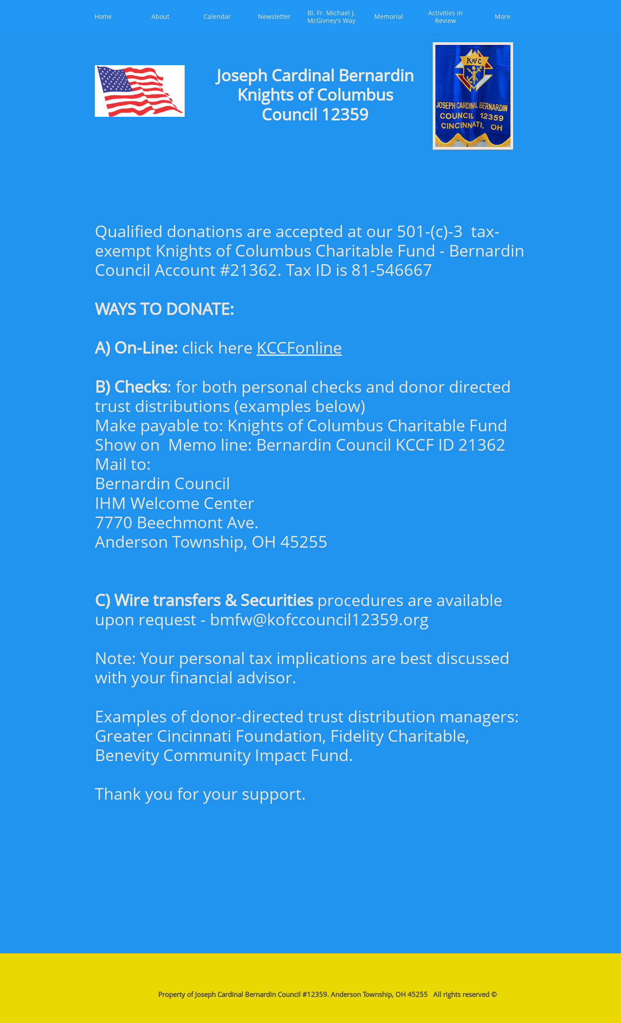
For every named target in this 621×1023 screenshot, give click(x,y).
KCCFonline (299, 348)
